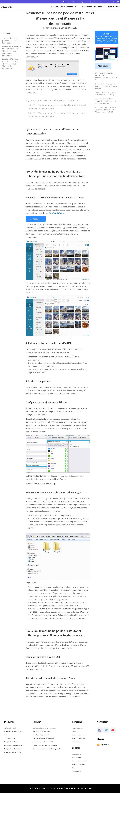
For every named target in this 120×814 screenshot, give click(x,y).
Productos (65, 2)
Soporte (83, 2)
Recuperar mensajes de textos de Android (45, 745)
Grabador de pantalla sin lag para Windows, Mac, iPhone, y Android (106, 86)
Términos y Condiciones (79, 735)
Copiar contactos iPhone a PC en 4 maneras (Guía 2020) (105, 93)
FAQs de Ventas (76, 757)
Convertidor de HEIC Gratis (12, 752)
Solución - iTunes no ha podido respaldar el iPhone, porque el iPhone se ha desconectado (11, 51)
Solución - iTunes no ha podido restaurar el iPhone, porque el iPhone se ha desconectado (11, 64)
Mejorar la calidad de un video (41, 731)
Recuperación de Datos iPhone (13, 748)
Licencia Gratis (76, 771)
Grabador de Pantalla (10, 728)
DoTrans (106, 33)
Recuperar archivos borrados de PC (43, 742)
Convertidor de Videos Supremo (13, 731)
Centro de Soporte (77, 754)
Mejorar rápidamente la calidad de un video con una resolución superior (105, 101)
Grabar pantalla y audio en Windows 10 (44, 728)
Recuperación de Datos (11, 742)
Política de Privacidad (78, 738)
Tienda (74, 2)
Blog (101, 2)
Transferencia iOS (9, 738)
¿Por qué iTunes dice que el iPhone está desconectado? (10, 40)
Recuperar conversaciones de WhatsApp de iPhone (47, 748)
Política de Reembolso (78, 764)
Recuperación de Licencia (79, 761)
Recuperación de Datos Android (13, 745)
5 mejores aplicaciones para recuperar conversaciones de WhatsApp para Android (105, 109)
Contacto (74, 731)
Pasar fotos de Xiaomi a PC (41, 735)
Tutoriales (92, 2)
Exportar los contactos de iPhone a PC (44, 738)
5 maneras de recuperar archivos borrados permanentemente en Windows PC (106, 76)
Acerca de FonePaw (78, 728)
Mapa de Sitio (76, 742)
